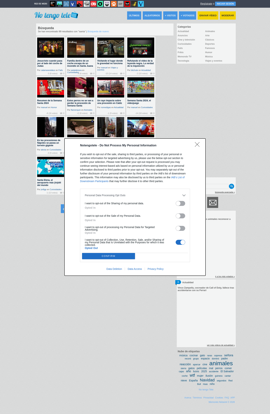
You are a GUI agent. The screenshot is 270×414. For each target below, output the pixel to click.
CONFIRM (108, 256)
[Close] (198, 145)
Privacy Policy (156, 268)
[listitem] (135, 195)
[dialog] (135, 207)
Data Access (135, 268)
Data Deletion (114, 268)
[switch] (180, 203)
